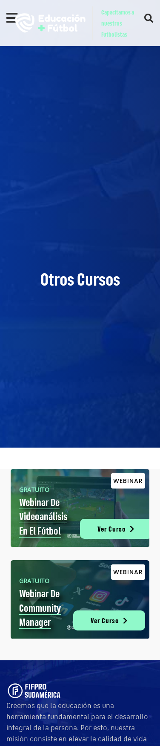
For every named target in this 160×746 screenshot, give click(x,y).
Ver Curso (115, 528)
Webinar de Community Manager (40, 607)
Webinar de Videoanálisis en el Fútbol (43, 516)
